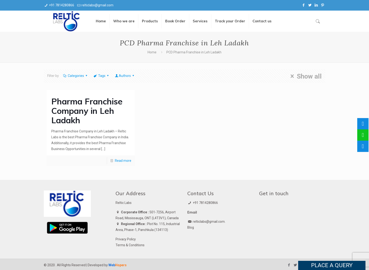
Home (152, 52)
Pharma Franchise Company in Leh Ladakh (87, 110)
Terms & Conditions (130, 245)
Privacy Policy (126, 239)
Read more (123, 161)
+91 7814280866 (61, 5)
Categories (75, 76)
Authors (125, 76)
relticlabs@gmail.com (97, 5)
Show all (305, 76)
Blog (190, 227)
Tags (101, 76)
